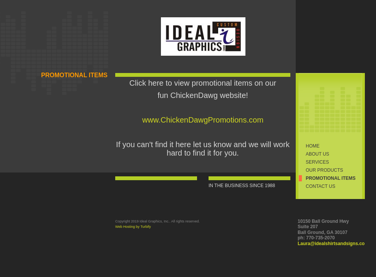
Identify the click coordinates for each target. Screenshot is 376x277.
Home (313, 146)
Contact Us (320, 186)
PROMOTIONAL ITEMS (331, 178)
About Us (317, 154)
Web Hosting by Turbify (133, 227)
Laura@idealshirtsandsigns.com (333, 243)
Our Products (324, 170)
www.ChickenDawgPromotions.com (202, 120)
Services (317, 162)
